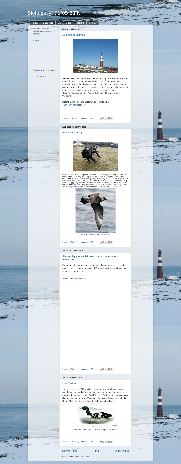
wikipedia (113, 430)
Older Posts (122, 450)
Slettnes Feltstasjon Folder (74, 278)
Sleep (68, 23)
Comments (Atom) (82, 457)
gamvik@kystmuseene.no (74, 105)
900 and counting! (72, 132)
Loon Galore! (69, 383)
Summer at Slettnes (73, 34)
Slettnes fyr (40, 70)
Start (35, 23)
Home (96, 450)
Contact (92, 23)
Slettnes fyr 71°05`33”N (54, 13)
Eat (59, 23)
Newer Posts (69, 450)
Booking (80, 23)
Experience (47, 23)
